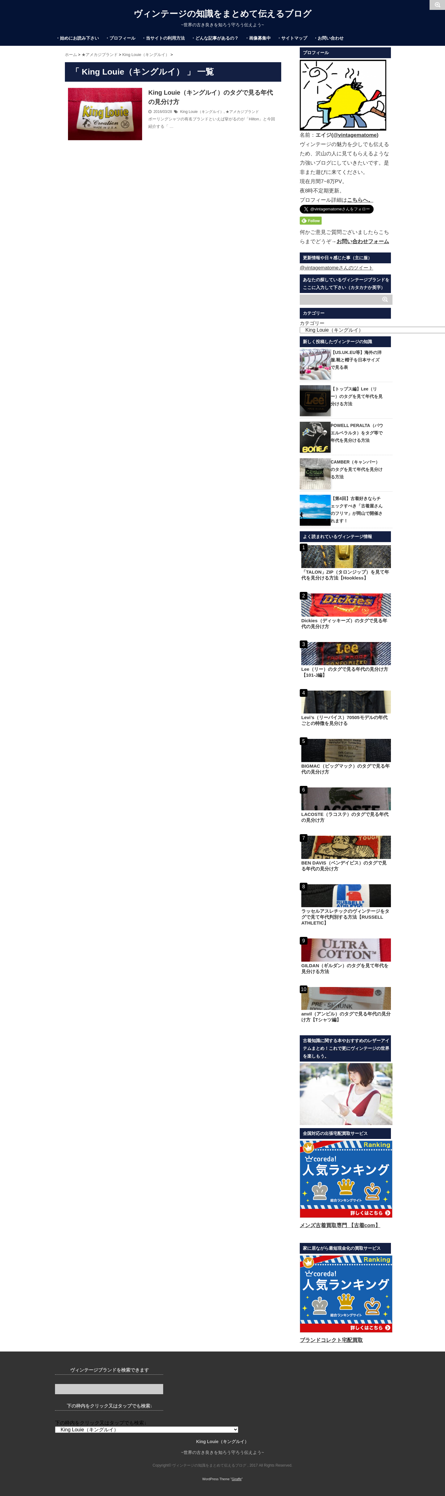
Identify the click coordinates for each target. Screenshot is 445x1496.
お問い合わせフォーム (363, 241)
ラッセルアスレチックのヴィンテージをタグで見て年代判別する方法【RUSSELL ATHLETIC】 (345, 916)
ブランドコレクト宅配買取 (331, 1340)
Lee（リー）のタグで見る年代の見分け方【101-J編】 (344, 672)
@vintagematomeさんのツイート (336, 267)
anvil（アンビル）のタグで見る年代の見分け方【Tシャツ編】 (346, 1016)
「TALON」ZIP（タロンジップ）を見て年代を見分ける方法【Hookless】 (345, 574)
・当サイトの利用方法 (163, 38)
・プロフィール (120, 38)
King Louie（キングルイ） (202, 112)
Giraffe (237, 1479)
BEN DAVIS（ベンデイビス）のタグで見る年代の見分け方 (344, 865)
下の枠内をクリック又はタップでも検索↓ (100, 1422)
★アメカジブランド (242, 112)
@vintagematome (355, 135)
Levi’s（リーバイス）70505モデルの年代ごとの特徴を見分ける (344, 720)
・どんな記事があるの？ (215, 38)
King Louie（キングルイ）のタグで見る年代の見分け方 (210, 97)
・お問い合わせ (328, 38)
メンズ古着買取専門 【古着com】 (340, 1225)
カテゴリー (312, 323)
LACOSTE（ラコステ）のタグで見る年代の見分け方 (344, 817)
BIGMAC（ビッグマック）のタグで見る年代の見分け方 (345, 768)
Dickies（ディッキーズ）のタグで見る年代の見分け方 (344, 623)
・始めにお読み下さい (77, 38)
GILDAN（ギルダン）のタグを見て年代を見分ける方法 (345, 968)
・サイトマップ (292, 38)
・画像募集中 (258, 38)
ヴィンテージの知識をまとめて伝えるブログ (223, 14)
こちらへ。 (360, 200)
